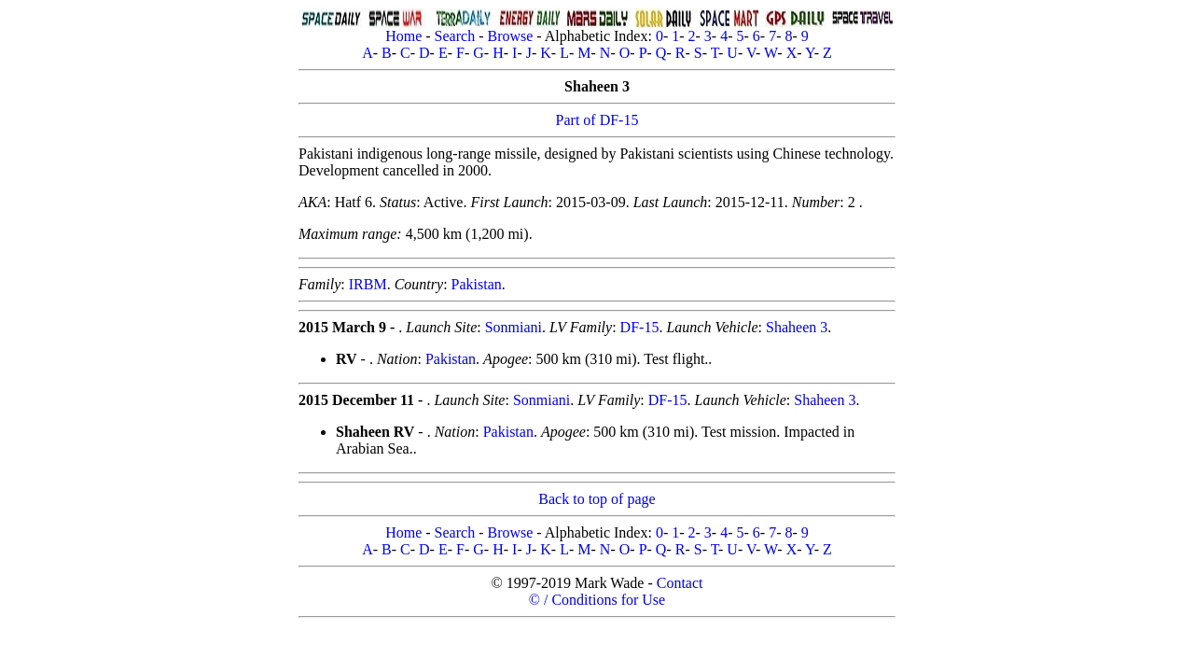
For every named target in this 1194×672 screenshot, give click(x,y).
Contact (680, 583)
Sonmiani (513, 327)
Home (403, 36)
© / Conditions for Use (597, 600)
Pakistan (476, 284)
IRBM (368, 284)
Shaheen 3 (796, 327)
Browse (510, 36)
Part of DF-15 (597, 120)
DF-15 (639, 327)
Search (455, 36)
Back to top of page (596, 499)
